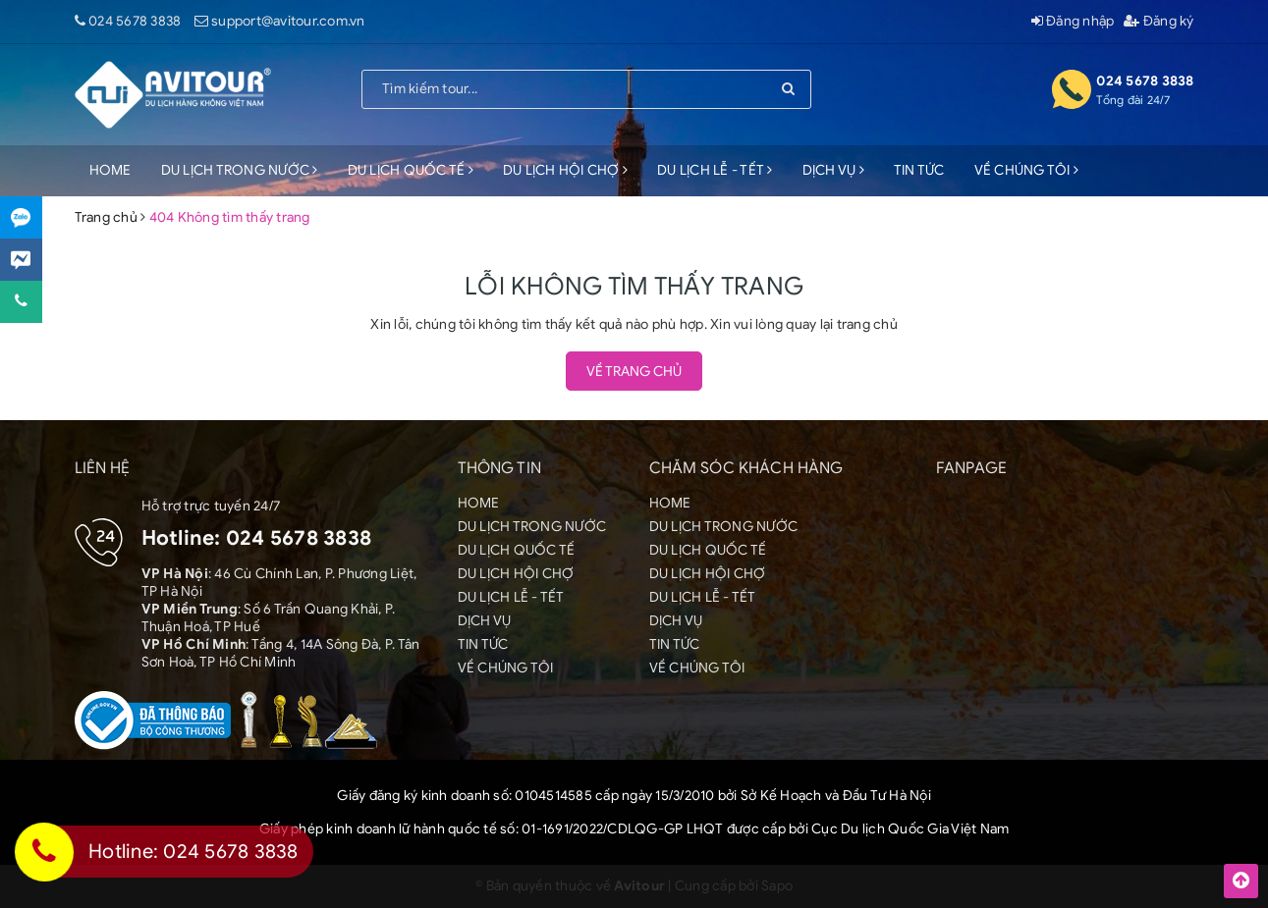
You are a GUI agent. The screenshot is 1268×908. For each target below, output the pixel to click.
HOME (110, 170)
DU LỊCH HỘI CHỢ (565, 170)
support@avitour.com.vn (288, 21)
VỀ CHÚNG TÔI (1026, 170)
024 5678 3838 (134, 21)
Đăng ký (1158, 21)
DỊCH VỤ (833, 170)
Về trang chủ (634, 371)
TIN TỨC (919, 170)
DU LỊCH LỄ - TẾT (715, 170)
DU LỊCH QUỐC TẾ (410, 170)
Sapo (777, 886)
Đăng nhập (1073, 21)
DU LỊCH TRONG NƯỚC (239, 170)
